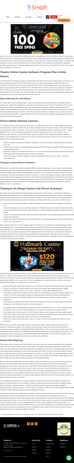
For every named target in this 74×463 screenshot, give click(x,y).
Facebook (62, 443)
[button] (69, 458)
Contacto (39, 17)
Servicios (34, 450)
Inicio (33, 443)
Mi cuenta (29, 17)
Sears (47, 456)
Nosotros (17, 17)
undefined (60, 234)
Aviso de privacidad (8, 450)
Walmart (48, 453)
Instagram (62, 447)
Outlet (54, 17)
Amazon (48, 447)
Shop (7, 17)
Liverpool (48, 450)
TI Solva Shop (50, 443)
